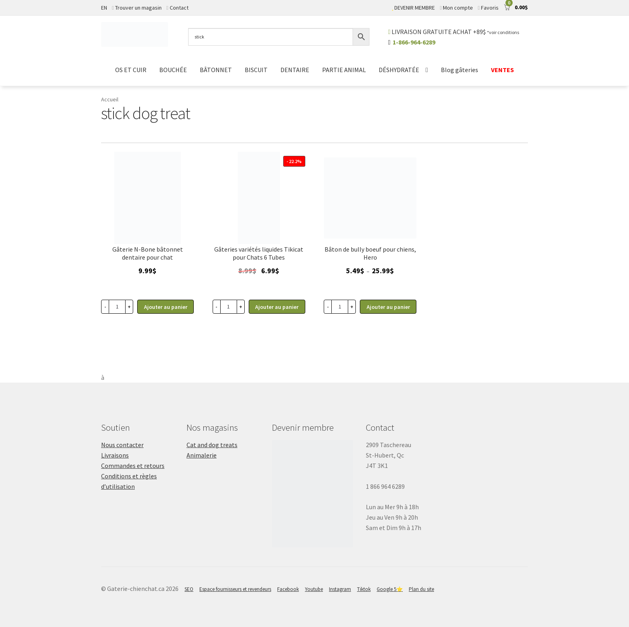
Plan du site (421, 589)
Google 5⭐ (390, 589)
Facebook (288, 589)
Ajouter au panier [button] (165, 306)
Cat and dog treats (212, 445)
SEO (189, 589)
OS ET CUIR (130, 70)
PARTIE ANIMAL (344, 70)
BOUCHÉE (173, 70)
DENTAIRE (294, 70)
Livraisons (115, 455)
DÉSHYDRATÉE (399, 70)
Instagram (340, 589)
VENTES (502, 70)
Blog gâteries (459, 70)
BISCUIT (256, 70)
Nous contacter (122, 445)
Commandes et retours (132, 466)
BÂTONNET (216, 70)
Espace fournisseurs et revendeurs (235, 589)
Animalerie (202, 455)
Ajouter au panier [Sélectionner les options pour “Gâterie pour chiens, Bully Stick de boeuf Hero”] (388, 306)
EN (104, 7)
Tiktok (364, 589)
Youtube (314, 589)
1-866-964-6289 (414, 42)
